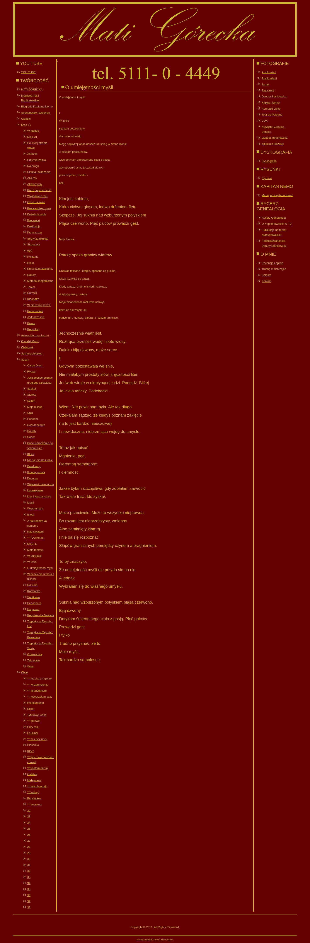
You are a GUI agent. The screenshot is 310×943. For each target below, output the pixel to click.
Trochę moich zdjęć (274, 269)
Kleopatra (33, 299)
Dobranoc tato (36, 425)
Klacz (30, 751)
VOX (264, 120)
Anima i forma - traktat (35, 335)
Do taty (31, 431)
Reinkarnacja (35, 702)
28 (28, 846)
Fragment (33, 609)
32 (28, 871)
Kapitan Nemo (270, 102)
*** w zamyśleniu (37, 684)
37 (28, 901)
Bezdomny (34, 466)
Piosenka (33, 745)
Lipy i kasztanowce (39, 496)
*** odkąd (33, 792)
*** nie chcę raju (37, 786)
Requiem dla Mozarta (40, 615)
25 (28, 828)
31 (28, 864)
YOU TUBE (28, 72)
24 (28, 822)
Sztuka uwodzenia (38, 172)
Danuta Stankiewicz (274, 96)
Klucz (30, 454)
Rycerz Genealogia (274, 217)
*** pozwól (33, 720)
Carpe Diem (34, 365)
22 (28, 810)
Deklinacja (33, 226)
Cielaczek (27, 347)
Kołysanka (33, 591)
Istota (30, 514)
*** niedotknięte (37, 690)
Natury (31, 274)
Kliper (30, 708)
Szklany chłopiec (31, 353)
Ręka (30, 262)
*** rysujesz (34, 804)
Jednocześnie (36, 317)
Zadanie (32, 153)
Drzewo (32, 292)
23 (28, 816)
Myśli (30, 502)
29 (28, 852)
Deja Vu (26, 124)
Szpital (31, 388)
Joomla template (144, 939)
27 (28, 840)
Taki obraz (33, 660)
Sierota (31, 394)
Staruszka (33, 244)
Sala (30, 412)
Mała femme (35, 550)
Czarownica (34, 654)
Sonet (31, 437)
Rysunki (267, 178)
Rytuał (31, 371)
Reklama (32, 256)
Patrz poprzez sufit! (39, 190)
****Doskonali (35, 537)
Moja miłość (34, 407)
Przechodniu (35, 311)
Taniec (31, 287)
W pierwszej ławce (39, 305)
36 (28, 895)
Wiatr (30, 666)
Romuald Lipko (271, 108)
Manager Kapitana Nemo (277, 195)
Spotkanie (33, 597)
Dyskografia (269, 161)
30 (28, 859)
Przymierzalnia (36, 160)
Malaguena (34, 780)
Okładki (26, 118)
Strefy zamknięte (37, 238)
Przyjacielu (34, 798)
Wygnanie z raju (37, 196)
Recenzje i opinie (272, 263)
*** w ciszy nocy (37, 739)
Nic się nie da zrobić (40, 460)
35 (28, 889)
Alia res (32, 178)
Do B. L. (32, 543)
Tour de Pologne (272, 114)
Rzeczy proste (36, 472)
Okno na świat (36, 202)
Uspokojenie (35, 490)
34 (28, 883)
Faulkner (32, 733)
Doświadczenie (36, 214)
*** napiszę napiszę (39, 678)
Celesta (266, 275)
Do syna (32, 478)
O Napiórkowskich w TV (277, 223)
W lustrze (33, 130)
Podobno (33, 418)
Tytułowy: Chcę (36, 715)
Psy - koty (268, 90)
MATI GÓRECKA (32, 89)
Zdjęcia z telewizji (273, 143)
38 (28, 907)
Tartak (265, 84)
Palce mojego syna (39, 208)
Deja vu (32, 136)
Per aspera (34, 603)
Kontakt (266, 281)
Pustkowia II (269, 78)
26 (28, 834)
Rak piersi (33, 220)
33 (28, 877)
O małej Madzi (30, 341)
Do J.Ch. (32, 585)
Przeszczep (34, 232)
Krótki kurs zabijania (40, 268)
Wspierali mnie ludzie (40, 484)
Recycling (33, 329)
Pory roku (33, 727)
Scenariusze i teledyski (35, 112)
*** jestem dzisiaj (37, 768)
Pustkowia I (269, 72)
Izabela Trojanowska (275, 137)
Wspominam (35, 508)
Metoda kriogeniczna (40, 281)
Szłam (25, 359)
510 (29, 250)
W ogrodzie (34, 555)
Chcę (24, 672)
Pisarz (31, 323)
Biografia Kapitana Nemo (37, 106)
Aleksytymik (34, 184)
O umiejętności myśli (40, 568)
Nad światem (35, 531)
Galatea (32, 774)
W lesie (32, 561)
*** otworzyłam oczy (39, 696)
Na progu (33, 166)
